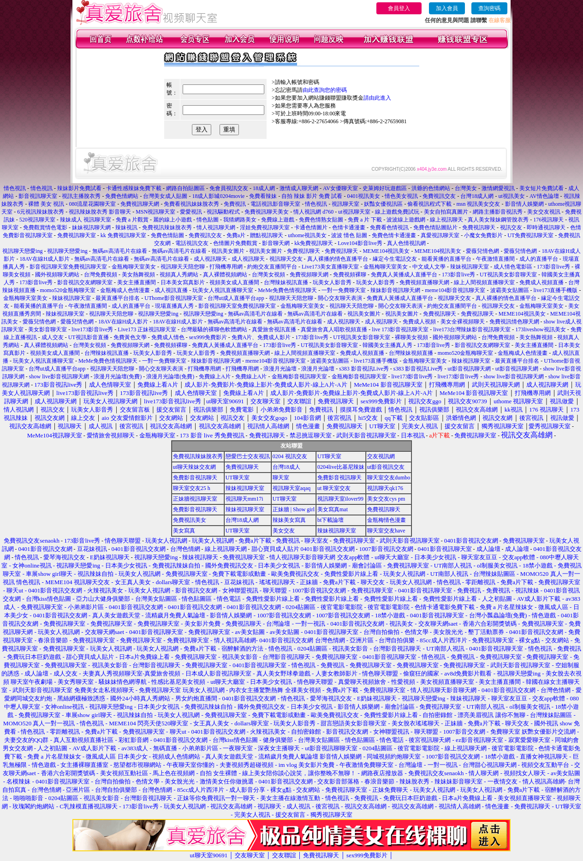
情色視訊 (15, 188)
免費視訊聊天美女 (266, 212)
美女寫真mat (332, 509)
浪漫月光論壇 (280, 368)
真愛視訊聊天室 (440, 235)
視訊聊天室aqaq (292, 488)
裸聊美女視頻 (411, 337)
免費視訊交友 (439, 196)
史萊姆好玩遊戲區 (385, 188)
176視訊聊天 (548, 219)
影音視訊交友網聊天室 (85, 282)
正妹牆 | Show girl (294, 509)
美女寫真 (184, 530)
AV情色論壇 (544, 196)
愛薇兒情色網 (482, 251)
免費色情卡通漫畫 (394, 235)
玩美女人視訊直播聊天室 (222, 290)
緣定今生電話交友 (395, 259)
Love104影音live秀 (360, 243)
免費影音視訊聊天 (195, 477)
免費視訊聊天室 (76, 235)
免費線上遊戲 (277, 219)
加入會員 (447, 8)
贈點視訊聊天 (266, 235)
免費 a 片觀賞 (132, 219)
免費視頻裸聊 (349, 274)
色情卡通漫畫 (348, 227)
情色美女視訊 (401, 196)
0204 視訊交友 (290, 456)
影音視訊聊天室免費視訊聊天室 (68, 266)
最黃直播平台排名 (117, 298)
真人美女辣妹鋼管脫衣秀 (498, 219)
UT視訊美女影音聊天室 (508, 274)
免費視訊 (235, 204)
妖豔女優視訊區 (383, 204)
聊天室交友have (386, 530)
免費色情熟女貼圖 (321, 219)
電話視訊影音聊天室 (275, 204)
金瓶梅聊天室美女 (134, 266)
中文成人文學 (429, 266)
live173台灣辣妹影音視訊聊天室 (472, 329)
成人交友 (53, 337)
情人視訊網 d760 (313, 212)
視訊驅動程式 (223, 212)
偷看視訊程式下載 (429, 204)
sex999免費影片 (208, 337)
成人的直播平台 (538, 259)
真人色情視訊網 (406, 243)
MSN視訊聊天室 (155, 212)
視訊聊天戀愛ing (23, 251)
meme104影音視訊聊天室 (455, 290)
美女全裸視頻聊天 (462, 321)
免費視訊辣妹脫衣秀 (167, 227)
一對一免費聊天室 (343, 290)
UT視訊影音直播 (88, 337)
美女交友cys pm (386, 499)
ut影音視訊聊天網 (468, 368)
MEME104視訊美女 (386, 251)
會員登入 (399, 8)
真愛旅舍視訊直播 (274, 329)
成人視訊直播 (171, 290)
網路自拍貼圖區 (185, 188)
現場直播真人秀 (174, 306)
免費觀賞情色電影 (45, 227)
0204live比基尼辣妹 (340, 467)
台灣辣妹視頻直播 (411, 353)
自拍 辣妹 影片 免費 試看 (311, 196)
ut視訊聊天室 (354, 212)
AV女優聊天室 (340, 188)
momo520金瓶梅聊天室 (68, 290)
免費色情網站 (121, 196)
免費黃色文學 (130, 337)
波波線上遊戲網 (406, 219)
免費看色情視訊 (389, 227)
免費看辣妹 (263, 196)
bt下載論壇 (330, 520)
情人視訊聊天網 (215, 227)
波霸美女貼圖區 (509, 290)
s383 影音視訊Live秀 (364, 368)
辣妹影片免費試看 (79, 188)
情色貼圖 (207, 219)
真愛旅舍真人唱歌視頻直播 (334, 329)
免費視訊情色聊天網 (514, 321)
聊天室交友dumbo (388, 477)
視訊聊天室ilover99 (340, 499)
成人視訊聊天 (210, 259)
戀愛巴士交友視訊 (248, 456)
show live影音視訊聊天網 (59, 376)
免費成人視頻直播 (541, 282)
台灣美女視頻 (268, 274)
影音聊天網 (276, 243)
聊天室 (281, 477)
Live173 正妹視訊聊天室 (147, 329)
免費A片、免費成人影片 (261, 337)
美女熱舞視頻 (138, 274)
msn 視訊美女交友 (478, 204)
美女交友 (284, 530)
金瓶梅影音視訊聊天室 (299, 376)
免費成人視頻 (419, 321)
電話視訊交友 (191, 243)
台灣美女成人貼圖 (165, 196)
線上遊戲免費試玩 (397, 212)
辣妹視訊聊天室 (469, 266)
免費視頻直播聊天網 (424, 282)
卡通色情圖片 (310, 227)
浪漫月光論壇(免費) (118, 376)
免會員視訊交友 (228, 188)
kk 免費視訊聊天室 (123, 235)
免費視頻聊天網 (309, 274)
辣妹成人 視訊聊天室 (85, 219)
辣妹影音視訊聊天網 (395, 290)
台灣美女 (466, 188)
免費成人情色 (167, 337)
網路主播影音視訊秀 (498, 212)
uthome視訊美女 (307, 235)
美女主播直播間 (136, 282)
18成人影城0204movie (218, 196)
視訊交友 (511, 227)
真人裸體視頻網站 (225, 274)
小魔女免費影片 (483, 235)
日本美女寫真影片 (183, 282)
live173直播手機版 (556, 290)
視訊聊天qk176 (385, 488)
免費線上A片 (215, 376)
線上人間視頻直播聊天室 (484, 282)
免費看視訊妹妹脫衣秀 (191, 204)
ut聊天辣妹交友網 (194, 467)
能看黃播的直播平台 (446, 259)
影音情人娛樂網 (524, 204)
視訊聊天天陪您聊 (183, 266)
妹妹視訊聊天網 (91, 227)
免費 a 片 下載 (365, 219)
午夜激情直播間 (495, 259)
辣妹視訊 (126, 227)
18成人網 (264, 188)
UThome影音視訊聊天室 (173, 298)
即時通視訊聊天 (546, 227)
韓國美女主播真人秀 (387, 345)
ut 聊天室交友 (334, 488)
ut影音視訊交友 (386, 467)
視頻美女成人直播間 (234, 282)
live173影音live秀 (92, 329)
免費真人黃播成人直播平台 (404, 274)
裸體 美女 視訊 (46, 204)
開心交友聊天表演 (340, 298)
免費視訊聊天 (478, 227)
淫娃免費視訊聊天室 (265, 227)
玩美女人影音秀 (332, 282)
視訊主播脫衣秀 (81, 196)
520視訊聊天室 (37, 219)
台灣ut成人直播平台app (236, 298)
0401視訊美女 (363, 196)
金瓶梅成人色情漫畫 (125, 290)
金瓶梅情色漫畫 (386, 520)
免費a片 (235, 235)
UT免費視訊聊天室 (530, 235)
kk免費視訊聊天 (313, 243)
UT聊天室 (329, 456)
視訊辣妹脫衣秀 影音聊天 (100, 212)
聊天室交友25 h (191, 488)
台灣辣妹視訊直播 (286, 282)
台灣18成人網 (477, 196)
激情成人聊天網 (299, 188)
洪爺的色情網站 (430, 188)
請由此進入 (377, 98)
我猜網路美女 (239, 219)
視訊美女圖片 (227, 251)
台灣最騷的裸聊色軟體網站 (214, 329)
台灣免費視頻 (100, 274)
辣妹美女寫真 (289, 520)
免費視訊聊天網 (139, 204)
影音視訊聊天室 (37, 196)
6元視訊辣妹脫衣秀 (40, 212)
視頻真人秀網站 (179, 274)
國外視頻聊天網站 (57, 274)
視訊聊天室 (345, 204)
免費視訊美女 (189, 520)
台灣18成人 (286, 467)
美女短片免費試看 (541, 188)
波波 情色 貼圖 (349, 235)
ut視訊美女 (511, 196)
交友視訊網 (381, 456)
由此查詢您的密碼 (325, 90)
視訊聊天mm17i (244, 499)
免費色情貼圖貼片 (435, 227)
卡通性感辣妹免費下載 (133, 188)
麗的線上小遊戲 (172, 219)
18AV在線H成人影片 (44, 259)
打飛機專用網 (226, 266)
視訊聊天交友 (286, 259)
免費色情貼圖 (167, 235)
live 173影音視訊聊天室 (400, 329)
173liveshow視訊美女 (540, 329)
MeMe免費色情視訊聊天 (287, 290)
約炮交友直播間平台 (272, 266)
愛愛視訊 (191, 212)
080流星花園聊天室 (92, 204)
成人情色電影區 (513, 266)
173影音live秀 (553, 266)
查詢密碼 (489, 8)
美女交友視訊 (543, 212)
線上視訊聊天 (446, 219)
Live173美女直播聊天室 (330, 266)
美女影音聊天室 (47, 329)
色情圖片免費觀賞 (235, 243)
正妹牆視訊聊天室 (195, 499)
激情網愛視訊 (498, 188)
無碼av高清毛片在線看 (119, 251)
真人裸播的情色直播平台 (337, 259)
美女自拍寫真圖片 (446, 212)
